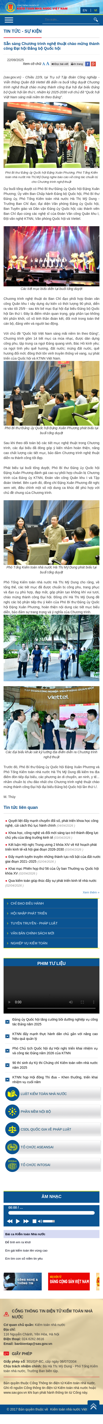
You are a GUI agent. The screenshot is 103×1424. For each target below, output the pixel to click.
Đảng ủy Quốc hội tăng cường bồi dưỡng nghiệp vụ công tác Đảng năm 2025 (55, 1022)
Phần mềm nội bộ (36, 1111)
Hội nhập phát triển (29, 913)
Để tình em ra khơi (18, 1242)
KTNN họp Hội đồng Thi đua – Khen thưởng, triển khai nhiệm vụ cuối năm (55, 1079)
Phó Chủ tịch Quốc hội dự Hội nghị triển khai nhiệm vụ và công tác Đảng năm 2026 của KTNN (55, 1050)
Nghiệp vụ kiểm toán (29, 943)
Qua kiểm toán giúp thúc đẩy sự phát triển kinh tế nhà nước (52, 881)
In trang (77, 64)
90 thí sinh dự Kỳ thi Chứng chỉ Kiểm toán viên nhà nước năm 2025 (55, 1065)
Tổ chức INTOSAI (35, 1165)
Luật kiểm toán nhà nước (44, 1094)
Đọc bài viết (60, 64)
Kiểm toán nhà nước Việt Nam (72, 1409)
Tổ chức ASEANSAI (37, 1147)
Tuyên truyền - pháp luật (34, 923)
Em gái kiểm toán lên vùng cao (26, 1250)
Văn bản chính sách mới (32, 933)
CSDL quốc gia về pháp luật (46, 1129)
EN (85, 10)
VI (95, 10)
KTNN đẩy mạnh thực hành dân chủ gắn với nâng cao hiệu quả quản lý (55, 1036)
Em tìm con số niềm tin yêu (24, 1258)
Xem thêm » (91, 892)
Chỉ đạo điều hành (27, 903)
